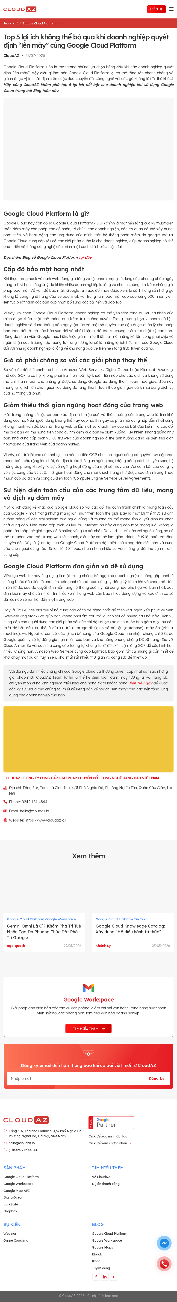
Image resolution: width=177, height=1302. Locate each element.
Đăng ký (156, 1078)
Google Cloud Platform (39, 23)
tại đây (85, 257)
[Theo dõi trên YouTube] (113, 1277)
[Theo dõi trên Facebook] (96, 1277)
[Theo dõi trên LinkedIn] (105, 1277)
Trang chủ (10, 23)
